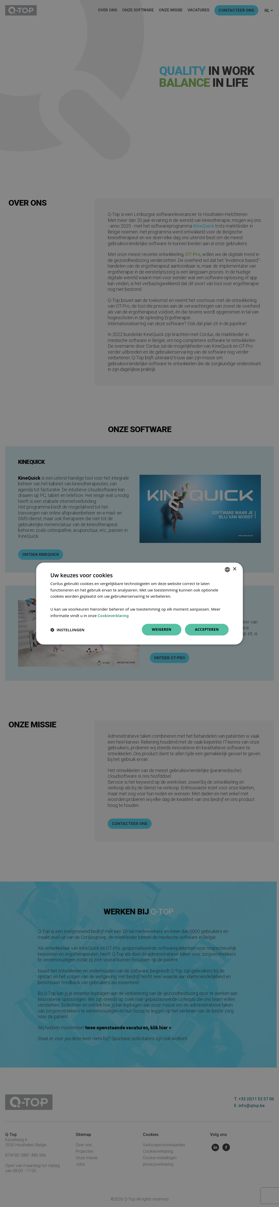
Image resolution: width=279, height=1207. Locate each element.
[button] (67, 630)
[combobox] (227, 569)
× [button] (234, 569)
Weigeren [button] (162, 629)
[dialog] (139, 604)
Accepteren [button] (207, 629)
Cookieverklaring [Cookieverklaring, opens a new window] (113, 615)
